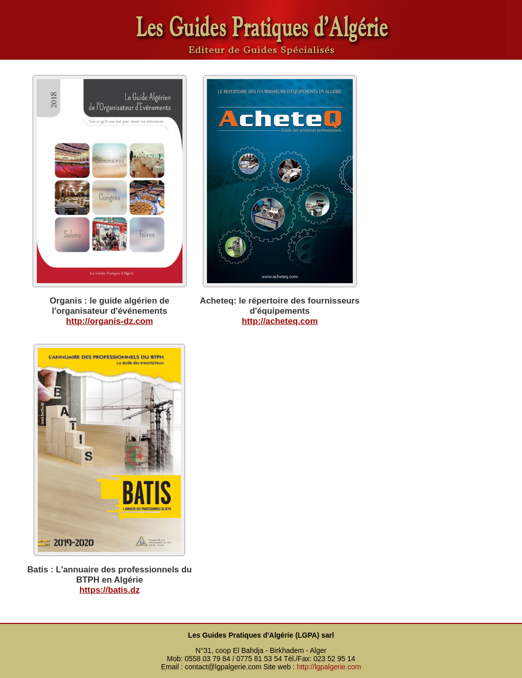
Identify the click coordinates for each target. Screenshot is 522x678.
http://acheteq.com (280, 321)
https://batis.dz (110, 590)
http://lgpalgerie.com (329, 667)
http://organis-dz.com (109, 321)
